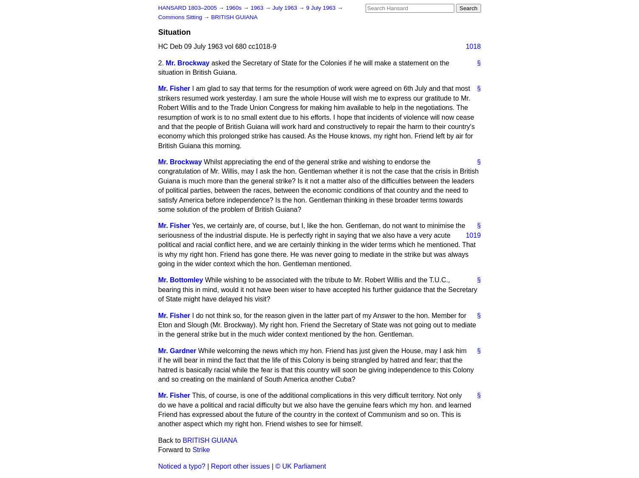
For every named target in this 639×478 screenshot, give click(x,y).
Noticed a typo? (181, 466)
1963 (258, 8)
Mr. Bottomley (180, 280)
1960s (234, 8)
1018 (473, 46)
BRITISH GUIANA (234, 17)
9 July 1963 (321, 8)
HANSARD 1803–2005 (187, 8)
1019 (473, 235)
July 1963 (286, 8)
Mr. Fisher (174, 88)
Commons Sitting (181, 17)
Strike (201, 449)
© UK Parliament (301, 466)
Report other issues (240, 466)
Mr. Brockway (187, 63)
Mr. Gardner (177, 350)
